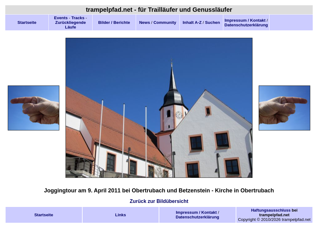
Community (164, 22)
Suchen (212, 22)
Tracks (77, 17)
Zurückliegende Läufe (70, 24)
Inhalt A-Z (192, 22)
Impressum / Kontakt (245, 20)
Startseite (26, 22)
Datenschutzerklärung (246, 25)
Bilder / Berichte (114, 22)
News (144, 22)
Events (61, 17)
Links (120, 215)
